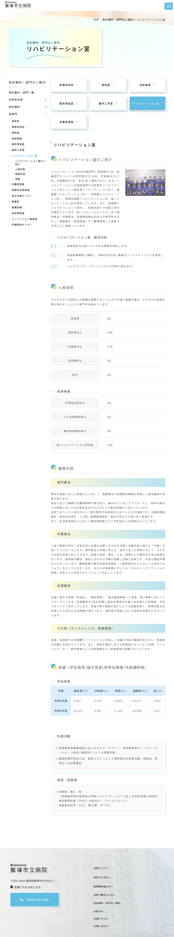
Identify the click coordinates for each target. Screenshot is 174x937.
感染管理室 (18, 213)
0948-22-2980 (38, 899)
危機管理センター (22, 224)
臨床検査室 (18, 144)
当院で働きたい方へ (105, 894)
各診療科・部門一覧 (21, 92)
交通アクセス (101, 918)
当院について (101, 868)
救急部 (16, 121)
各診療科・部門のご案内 (107, 903)
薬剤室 (16, 132)
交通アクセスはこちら (27, 887)
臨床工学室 (18, 149)
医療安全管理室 (21, 190)
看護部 (16, 201)
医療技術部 (18, 126)
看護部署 (17, 207)
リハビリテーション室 (24, 155)
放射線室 (17, 138)
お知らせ (98, 911)
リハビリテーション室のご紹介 (30, 162)
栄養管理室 (18, 184)
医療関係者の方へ (103, 886)
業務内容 (20, 174)
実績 (17, 178)
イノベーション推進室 (24, 219)
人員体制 (20, 169)
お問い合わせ (101, 926)
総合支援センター (22, 195)
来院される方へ (102, 877)
